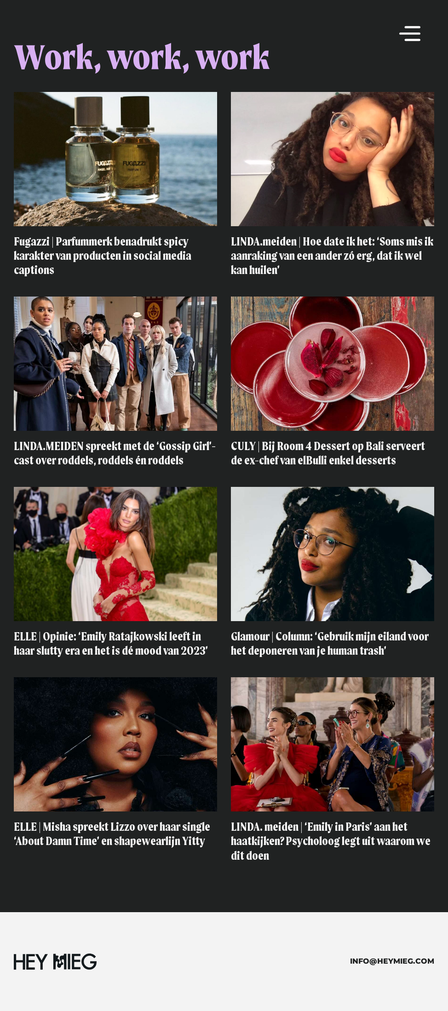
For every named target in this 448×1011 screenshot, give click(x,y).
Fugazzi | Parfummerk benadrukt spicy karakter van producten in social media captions (102, 256)
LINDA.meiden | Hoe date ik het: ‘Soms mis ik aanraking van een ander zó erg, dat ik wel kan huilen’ (332, 256)
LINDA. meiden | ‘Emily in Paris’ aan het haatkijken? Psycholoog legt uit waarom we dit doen (331, 842)
